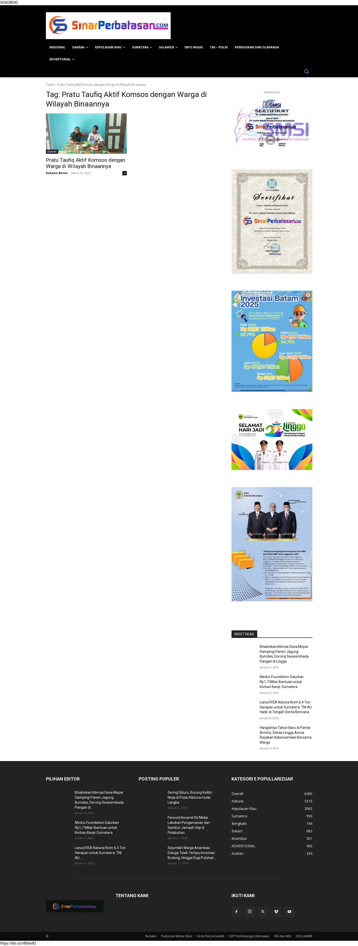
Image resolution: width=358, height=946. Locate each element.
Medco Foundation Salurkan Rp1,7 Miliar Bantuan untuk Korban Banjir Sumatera (282, 681)
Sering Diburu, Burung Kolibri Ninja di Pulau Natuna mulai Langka (190, 797)
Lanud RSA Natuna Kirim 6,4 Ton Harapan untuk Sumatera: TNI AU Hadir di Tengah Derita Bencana (286, 707)
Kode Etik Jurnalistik (210, 936)
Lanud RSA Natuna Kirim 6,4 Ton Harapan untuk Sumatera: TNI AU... (100, 853)
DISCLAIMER (304, 936)
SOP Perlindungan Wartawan (249, 936)
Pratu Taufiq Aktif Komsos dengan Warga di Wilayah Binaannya (85, 163)
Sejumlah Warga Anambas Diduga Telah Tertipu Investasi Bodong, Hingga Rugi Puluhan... (192, 853)
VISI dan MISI (282, 936)
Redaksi (150, 936)
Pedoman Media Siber (176, 936)
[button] (306, 71)
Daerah (52, 151)
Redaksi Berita (57, 173)
